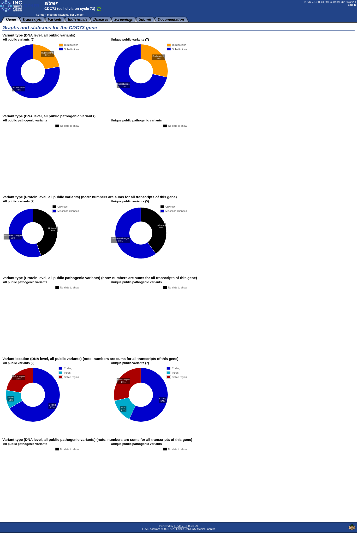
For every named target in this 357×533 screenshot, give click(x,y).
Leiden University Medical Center (195, 528)
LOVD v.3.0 (180, 526)
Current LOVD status (342, 1)
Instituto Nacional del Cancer (65, 14)
